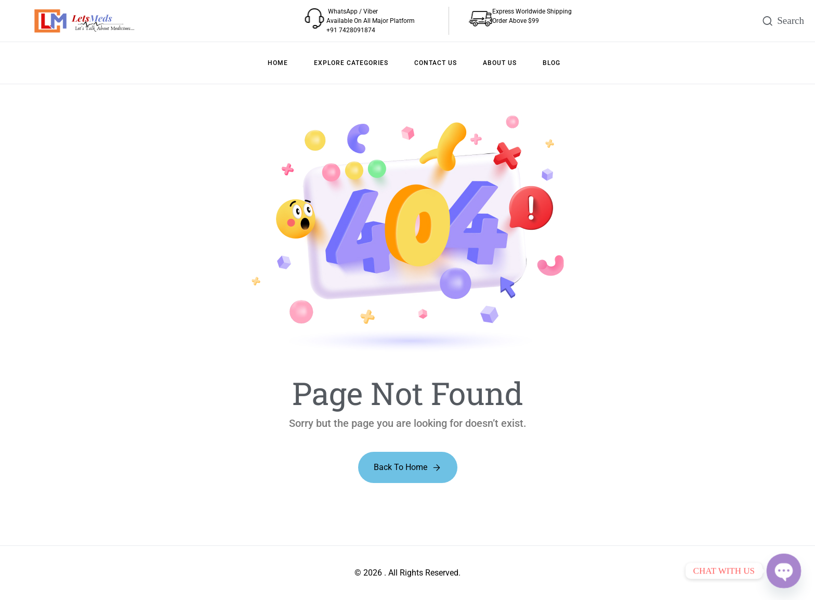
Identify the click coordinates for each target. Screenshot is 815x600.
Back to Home (400, 467)
